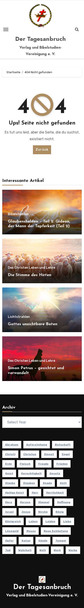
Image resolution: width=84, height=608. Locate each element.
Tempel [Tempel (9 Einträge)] (60, 540)
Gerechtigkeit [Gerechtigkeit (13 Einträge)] (31, 473)
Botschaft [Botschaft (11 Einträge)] (63, 444)
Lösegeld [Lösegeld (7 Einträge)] (12, 531)
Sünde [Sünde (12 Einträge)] (42, 540)
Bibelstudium (18, 214)
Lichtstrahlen (19, 317)
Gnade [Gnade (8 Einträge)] (47, 483)
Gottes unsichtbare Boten (32, 324)
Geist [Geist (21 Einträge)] (9, 473)
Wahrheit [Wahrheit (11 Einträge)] (25, 550)
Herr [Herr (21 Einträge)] (35, 492)
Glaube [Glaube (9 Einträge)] (10, 483)
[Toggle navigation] (5, 29)
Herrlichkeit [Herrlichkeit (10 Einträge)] (55, 492)
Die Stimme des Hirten (29, 275)
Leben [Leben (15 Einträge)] (33, 521)
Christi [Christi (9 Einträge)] (10, 454)
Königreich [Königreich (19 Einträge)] (13, 521)
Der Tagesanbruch (40, 39)
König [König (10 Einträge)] (60, 511)
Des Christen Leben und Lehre (31, 267)
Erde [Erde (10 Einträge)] (8, 463)
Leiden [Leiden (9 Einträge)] (50, 521)
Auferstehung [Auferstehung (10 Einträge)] (36, 444)
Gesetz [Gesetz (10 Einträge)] (55, 473)
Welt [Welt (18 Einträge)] (42, 550)
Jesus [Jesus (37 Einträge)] (26, 511)
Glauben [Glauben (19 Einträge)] (29, 483)
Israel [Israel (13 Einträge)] (9, 511)
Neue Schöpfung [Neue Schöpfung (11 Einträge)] (56, 531)
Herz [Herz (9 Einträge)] (8, 502)
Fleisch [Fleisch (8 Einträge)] (25, 463)
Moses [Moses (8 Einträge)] (31, 531)
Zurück (42, 150)
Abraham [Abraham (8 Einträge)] (11, 444)
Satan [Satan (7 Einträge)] (26, 540)
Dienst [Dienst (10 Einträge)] (49, 454)
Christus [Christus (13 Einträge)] (29, 454)
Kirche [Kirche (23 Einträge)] (43, 511)
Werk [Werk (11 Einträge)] (57, 550)
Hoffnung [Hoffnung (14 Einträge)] (63, 502)
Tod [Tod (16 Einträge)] (8, 550)
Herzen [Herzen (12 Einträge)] (25, 502)
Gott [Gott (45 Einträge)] (63, 483)
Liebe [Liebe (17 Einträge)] (67, 521)
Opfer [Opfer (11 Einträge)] (9, 540)
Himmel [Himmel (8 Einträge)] (43, 502)
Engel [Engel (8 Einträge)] (66, 454)
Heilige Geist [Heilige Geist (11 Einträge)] (14, 492)
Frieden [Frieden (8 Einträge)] (62, 463)
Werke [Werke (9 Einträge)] (73, 550)
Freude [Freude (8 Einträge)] (43, 463)
